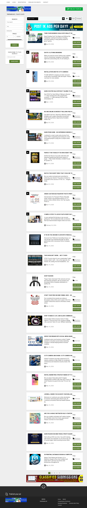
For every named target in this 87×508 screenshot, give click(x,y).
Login (14, 2)
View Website (77, 46)
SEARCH (14, 45)
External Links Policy (74, 503)
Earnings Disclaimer (62, 503)
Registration (22, 2)
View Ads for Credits (34, 2)
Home (8, 2)
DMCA (64, 499)
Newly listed (33, 18)
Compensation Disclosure (64, 501)
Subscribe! (14, 61)
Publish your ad (74, 9)
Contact (45, 2)
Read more (77, 42)
